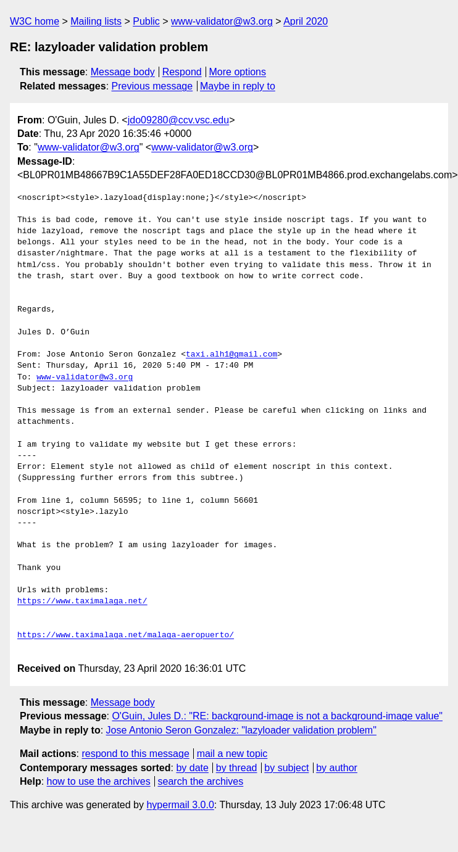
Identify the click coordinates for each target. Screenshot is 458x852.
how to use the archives (99, 781)
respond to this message (135, 753)
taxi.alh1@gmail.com (231, 354)
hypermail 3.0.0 (180, 805)
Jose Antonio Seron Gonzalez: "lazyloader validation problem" (241, 730)
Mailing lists (96, 21)
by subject (286, 768)
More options (238, 72)
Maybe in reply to (237, 86)
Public (146, 21)
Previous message (152, 86)
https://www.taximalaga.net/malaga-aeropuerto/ (125, 635)
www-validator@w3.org (222, 21)
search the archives (201, 781)
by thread (236, 768)
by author (336, 768)
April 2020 (305, 21)
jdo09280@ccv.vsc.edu (178, 120)
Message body (123, 72)
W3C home (34, 21)
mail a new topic (232, 753)
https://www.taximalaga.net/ (82, 601)
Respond (182, 72)
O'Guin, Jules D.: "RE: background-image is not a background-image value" (277, 716)
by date (192, 768)
